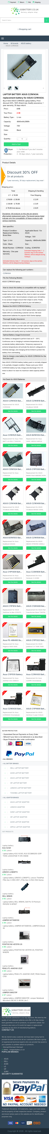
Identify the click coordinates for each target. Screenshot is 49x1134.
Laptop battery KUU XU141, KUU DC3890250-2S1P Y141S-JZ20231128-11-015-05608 (22, 855)
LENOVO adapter (14, 807)
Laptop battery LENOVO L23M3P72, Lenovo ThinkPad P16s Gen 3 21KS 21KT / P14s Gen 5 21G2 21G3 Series (23, 879)
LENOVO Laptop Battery (17, 788)
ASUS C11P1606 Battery (36, 709)
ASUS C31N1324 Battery (13, 469)
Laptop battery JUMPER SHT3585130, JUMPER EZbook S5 (24, 927)
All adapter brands (10, 797)
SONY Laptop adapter (16, 812)
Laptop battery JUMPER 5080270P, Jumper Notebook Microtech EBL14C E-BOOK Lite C (23, 999)
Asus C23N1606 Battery (36, 572)
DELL (5, 1061)
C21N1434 (7, 273)
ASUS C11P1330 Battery (36, 469)
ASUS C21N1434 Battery (13, 401)
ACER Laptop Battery (16, 773)
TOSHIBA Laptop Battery (17, 793)
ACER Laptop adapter (16, 822)
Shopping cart (24, 29)
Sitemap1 (6, 1047)
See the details (13, 411)
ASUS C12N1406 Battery (37, 606)
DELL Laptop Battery (16, 768)
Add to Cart (16, 144)
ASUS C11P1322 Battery (36, 640)
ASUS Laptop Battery (16, 778)
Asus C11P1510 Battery (13, 674)
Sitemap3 (19, 1047)
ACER (5, 1064)
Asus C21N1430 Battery (36, 674)
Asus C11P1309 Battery (13, 572)
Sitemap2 (12, 1047)
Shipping (37, 2)
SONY (5, 1072)
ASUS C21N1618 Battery (36, 401)
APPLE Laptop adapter (16, 827)
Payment (13, 2)
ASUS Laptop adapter (16, 802)
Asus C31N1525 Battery (13, 435)
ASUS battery (26, 43)
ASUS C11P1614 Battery (13, 606)
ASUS (5, 1059)
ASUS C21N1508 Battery (37, 537)
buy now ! (40, 180)
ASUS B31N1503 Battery (13, 537)
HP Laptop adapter (15, 817)
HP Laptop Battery (15, 783)
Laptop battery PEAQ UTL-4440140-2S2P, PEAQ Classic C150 (24, 975)
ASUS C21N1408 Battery (13, 503)
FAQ (29, 2)
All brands (14, 43)
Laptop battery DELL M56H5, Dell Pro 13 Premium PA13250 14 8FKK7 (21, 903)
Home (5, 43)
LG (4, 1066)
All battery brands (10, 763)
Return (22, 2)
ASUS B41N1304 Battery (37, 435)
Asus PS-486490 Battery (14, 640)
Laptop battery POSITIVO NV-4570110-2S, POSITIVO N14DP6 (23, 951)
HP (4, 1069)
